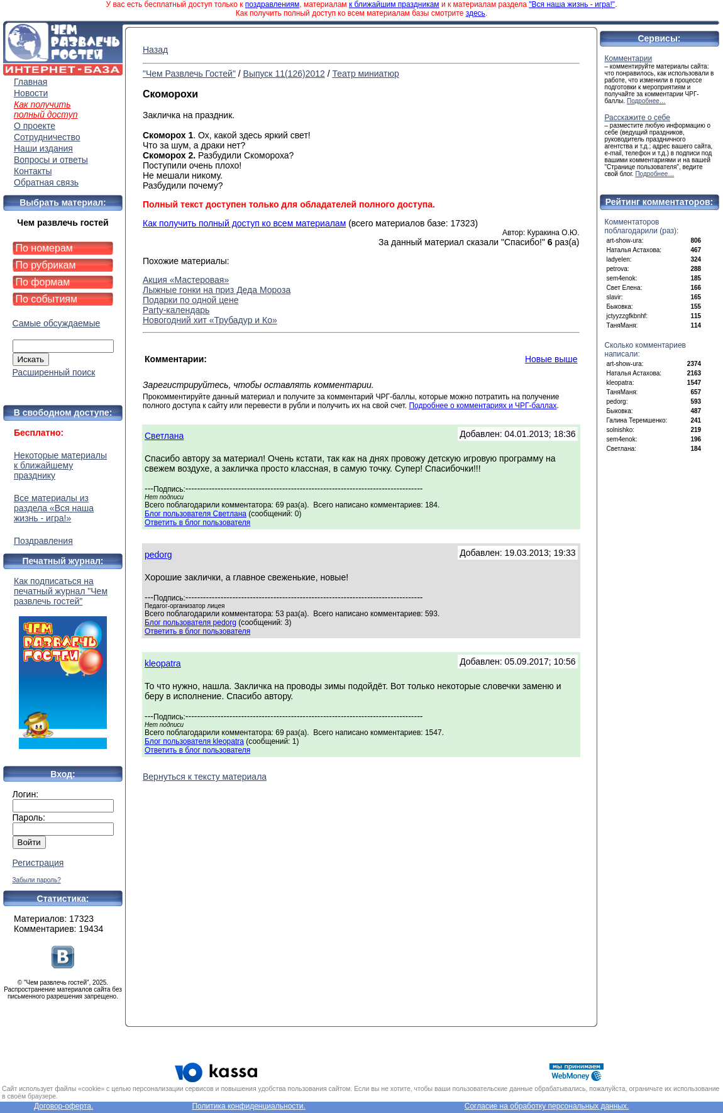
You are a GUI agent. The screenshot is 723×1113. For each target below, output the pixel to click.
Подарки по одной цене (190, 300)
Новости (31, 93)
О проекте (34, 126)
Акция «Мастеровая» (186, 280)
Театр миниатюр (365, 74)
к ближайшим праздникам (394, 4)
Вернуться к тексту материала (205, 777)
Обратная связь (46, 182)
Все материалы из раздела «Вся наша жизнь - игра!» (54, 508)
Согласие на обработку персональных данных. (547, 1106)
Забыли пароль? (37, 880)
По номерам (44, 248)
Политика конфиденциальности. (248, 1106)
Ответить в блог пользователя (197, 522)
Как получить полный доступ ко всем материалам (244, 223)
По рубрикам (46, 265)
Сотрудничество (47, 137)
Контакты (33, 171)
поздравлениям (272, 4)
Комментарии (629, 58)
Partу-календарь (176, 310)
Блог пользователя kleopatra (194, 741)
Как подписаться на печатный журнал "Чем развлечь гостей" (63, 662)
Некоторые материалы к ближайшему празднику (60, 465)
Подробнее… (646, 100)
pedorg (158, 555)
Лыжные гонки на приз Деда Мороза (216, 290)
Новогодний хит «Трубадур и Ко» (210, 320)
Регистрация (38, 863)
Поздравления (43, 541)
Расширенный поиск (54, 372)
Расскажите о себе (638, 117)
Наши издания (43, 148)
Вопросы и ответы (51, 160)
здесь (475, 13)
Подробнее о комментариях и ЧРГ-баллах (482, 405)
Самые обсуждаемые (57, 323)
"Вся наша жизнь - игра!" (572, 4)
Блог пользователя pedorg (190, 622)
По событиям (47, 299)
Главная (30, 82)
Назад (155, 50)
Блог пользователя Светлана (195, 513)
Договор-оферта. (63, 1106)
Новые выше (551, 359)
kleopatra (163, 663)
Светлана (164, 436)
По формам (43, 282)
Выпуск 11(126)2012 (284, 74)
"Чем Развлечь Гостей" (189, 74)
